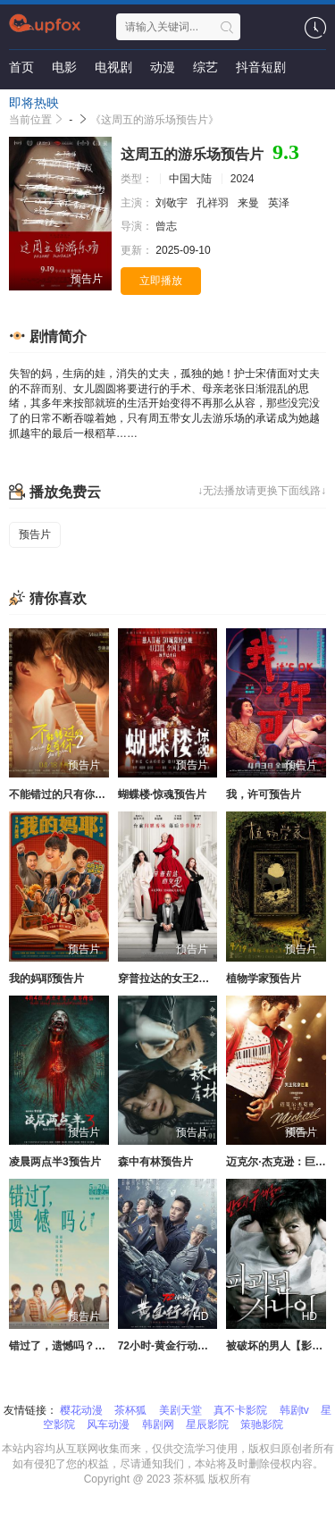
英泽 (280, 203)
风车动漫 (108, 1424)
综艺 (205, 67)
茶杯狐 (130, 1410)
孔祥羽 (214, 203)
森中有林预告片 (155, 1162)
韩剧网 (158, 1424)
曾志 (167, 226)
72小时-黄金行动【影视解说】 (190, 1346)
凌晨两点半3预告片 (55, 1162)
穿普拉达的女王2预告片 (174, 978)
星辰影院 (207, 1424)
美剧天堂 (180, 1410)
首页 (21, 67)
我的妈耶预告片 (46, 978)
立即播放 (160, 280)
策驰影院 (261, 1424)
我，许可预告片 (263, 794)
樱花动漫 (81, 1410)
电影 (64, 67)
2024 (242, 178)
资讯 (89, 103)
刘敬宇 (172, 203)
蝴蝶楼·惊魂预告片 (162, 794)
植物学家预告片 (263, 978)
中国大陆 (190, 178)
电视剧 (113, 67)
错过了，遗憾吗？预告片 (68, 1346)
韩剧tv (294, 1410)
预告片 (35, 534)
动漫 (162, 67)
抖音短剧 (261, 67)
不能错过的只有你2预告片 (71, 794)
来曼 (250, 203)
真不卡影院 (240, 1410)
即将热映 (34, 103)
